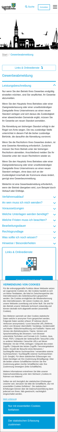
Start (4, 54)
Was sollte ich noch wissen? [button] (29, 237)
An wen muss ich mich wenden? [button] (29, 202)
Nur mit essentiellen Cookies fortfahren (24, 408)
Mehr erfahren (9, 399)
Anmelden (44, 7)
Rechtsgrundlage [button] (29, 231)
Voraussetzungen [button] (29, 208)
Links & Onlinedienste (29, 67)
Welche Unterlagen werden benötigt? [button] (29, 214)
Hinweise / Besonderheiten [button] (29, 243)
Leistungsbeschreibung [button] (29, 85)
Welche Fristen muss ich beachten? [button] (29, 220)
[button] (30, 6)
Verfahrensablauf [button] (29, 196)
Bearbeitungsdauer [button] (29, 225)
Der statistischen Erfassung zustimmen (23, 422)
